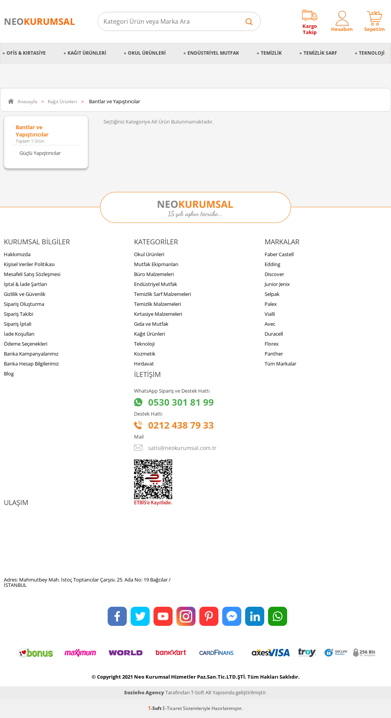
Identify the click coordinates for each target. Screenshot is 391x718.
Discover (274, 274)
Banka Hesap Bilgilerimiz (31, 364)
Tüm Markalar (280, 364)
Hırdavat (144, 364)
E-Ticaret (172, 708)
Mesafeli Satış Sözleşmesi (32, 274)
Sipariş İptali (17, 324)
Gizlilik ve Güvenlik (24, 294)
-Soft (155, 708)
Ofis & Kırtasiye (26, 53)
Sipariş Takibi (18, 314)
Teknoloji (372, 53)
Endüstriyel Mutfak (213, 53)
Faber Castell (279, 254)
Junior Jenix (277, 284)
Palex (271, 304)
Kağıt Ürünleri (87, 53)
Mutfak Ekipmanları (156, 264)
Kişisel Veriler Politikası (29, 264)
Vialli (270, 314)
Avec (270, 324)
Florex (272, 344)
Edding (272, 264)
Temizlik (271, 53)
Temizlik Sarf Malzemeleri (162, 294)
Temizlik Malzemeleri (157, 304)
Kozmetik (144, 354)
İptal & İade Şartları (25, 284)
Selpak (272, 294)
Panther (274, 354)
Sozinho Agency (144, 692)
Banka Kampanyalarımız (31, 354)
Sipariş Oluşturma (24, 304)
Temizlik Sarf (320, 53)
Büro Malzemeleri (154, 274)
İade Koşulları (19, 334)
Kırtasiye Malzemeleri (158, 314)
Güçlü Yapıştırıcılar (40, 152)
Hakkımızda (17, 254)
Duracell (274, 334)
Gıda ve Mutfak (151, 324)
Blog (9, 373)
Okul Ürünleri (147, 53)
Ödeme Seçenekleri (25, 344)
